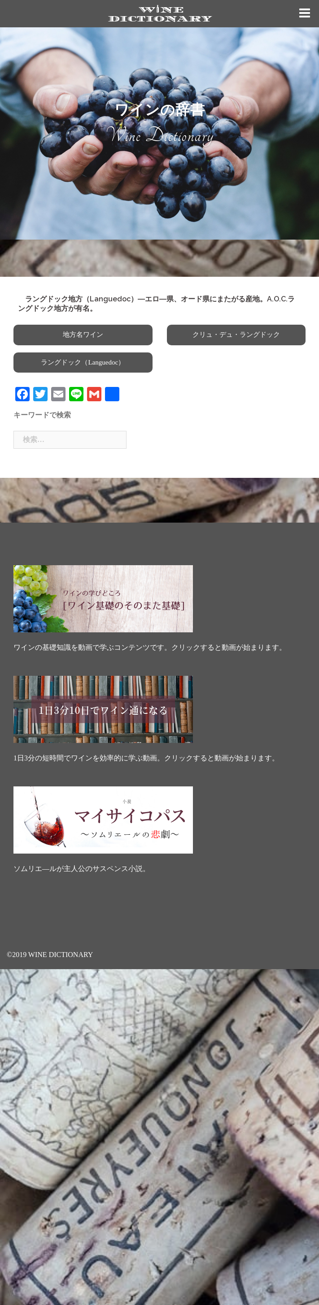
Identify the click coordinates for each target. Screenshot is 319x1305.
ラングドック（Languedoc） (83, 362)
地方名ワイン (83, 334)
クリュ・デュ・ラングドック (236, 334)
